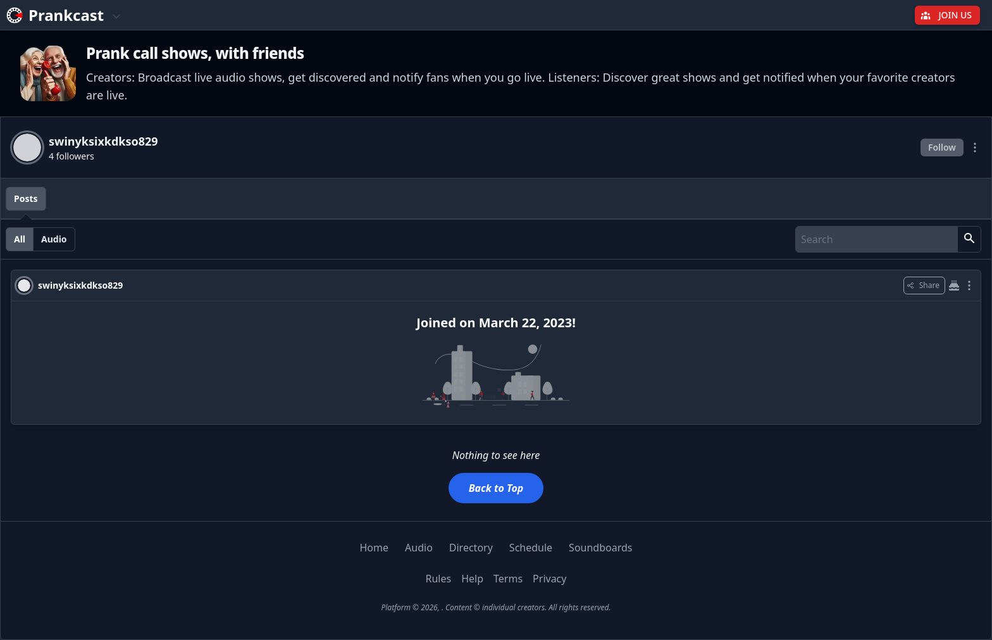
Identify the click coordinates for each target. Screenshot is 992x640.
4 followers (71, 156)
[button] (969, 239)
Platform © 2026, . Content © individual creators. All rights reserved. (496, 607)
